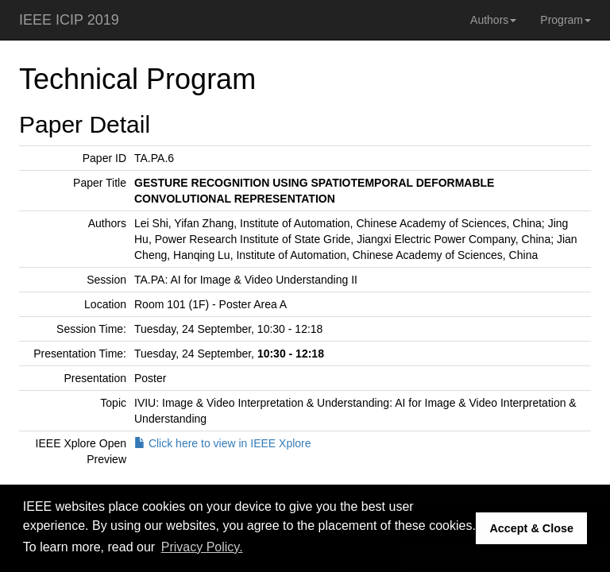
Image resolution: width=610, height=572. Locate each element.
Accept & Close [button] (531, 528)
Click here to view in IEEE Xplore (222, 443)
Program (565, 20)
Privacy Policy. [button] (202, 547)
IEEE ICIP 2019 (69, 20)
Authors (493, 20)
